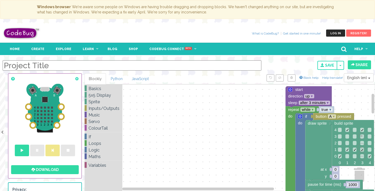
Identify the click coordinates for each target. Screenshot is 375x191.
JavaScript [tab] (140, 79)
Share (359, 65)
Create (37, 49)
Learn (88, 49)
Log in (335, 33)
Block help (308, 78)
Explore (63, 49)
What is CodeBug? (265, 33)
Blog (112, 49)
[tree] (103, 127)
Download (45, 170)
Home (15, 49)
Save (327, 65)
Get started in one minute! (302, 33)
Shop (133, 49)
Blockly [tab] (95, 79)
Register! (358, 33)
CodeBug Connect (170, 49)
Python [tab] (117, 79)
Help (358, 49)
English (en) (358, 78)
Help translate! (333, 78)
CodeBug (21, 33)
